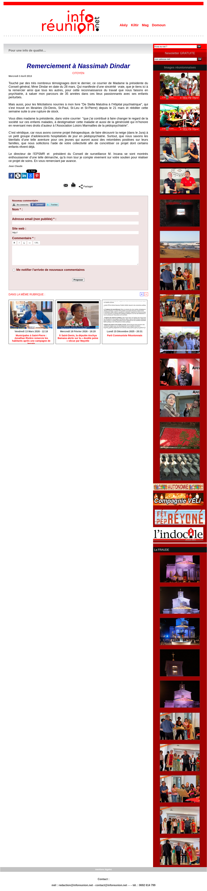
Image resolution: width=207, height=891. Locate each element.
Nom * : (17, 209)
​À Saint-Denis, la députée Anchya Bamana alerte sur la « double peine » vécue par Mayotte (78, 338)
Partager (86, 186)
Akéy (124, 25)
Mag (146, 25)
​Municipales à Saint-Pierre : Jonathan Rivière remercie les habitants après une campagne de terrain (31, 338)
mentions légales (103, 869)
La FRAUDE (161, 549)
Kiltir (135, 25)
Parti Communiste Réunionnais (124, 335)
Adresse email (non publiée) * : (34, 219)
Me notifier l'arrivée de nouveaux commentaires (50, 269)
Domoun (158, 25)
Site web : (19, 228)
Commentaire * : (23, 238)
